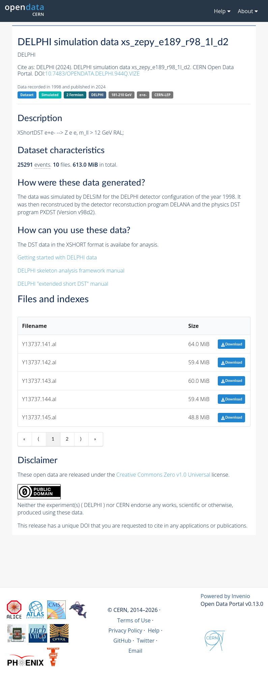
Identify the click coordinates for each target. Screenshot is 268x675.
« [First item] (24, 439)
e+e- (143, 94)
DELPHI (97, 94)
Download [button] (231, 344)
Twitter (146, 640)
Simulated (50, 94)
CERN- (162, 94)
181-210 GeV (121, 94)
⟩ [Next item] (81, 439)
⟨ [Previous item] (38, 439)
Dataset (26, 94)
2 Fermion (74, 94)
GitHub (122, 640)
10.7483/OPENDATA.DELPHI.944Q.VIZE (92, 73)
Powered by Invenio (225, 596)
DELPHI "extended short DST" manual (63, 283)
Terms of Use (134, 620)
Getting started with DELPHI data (57, 257)
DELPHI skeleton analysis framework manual (71, 270)
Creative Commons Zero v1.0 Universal (163, 474)
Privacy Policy (125, 630)
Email (135, 650)
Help (153, 630)
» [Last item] (95, 439)
